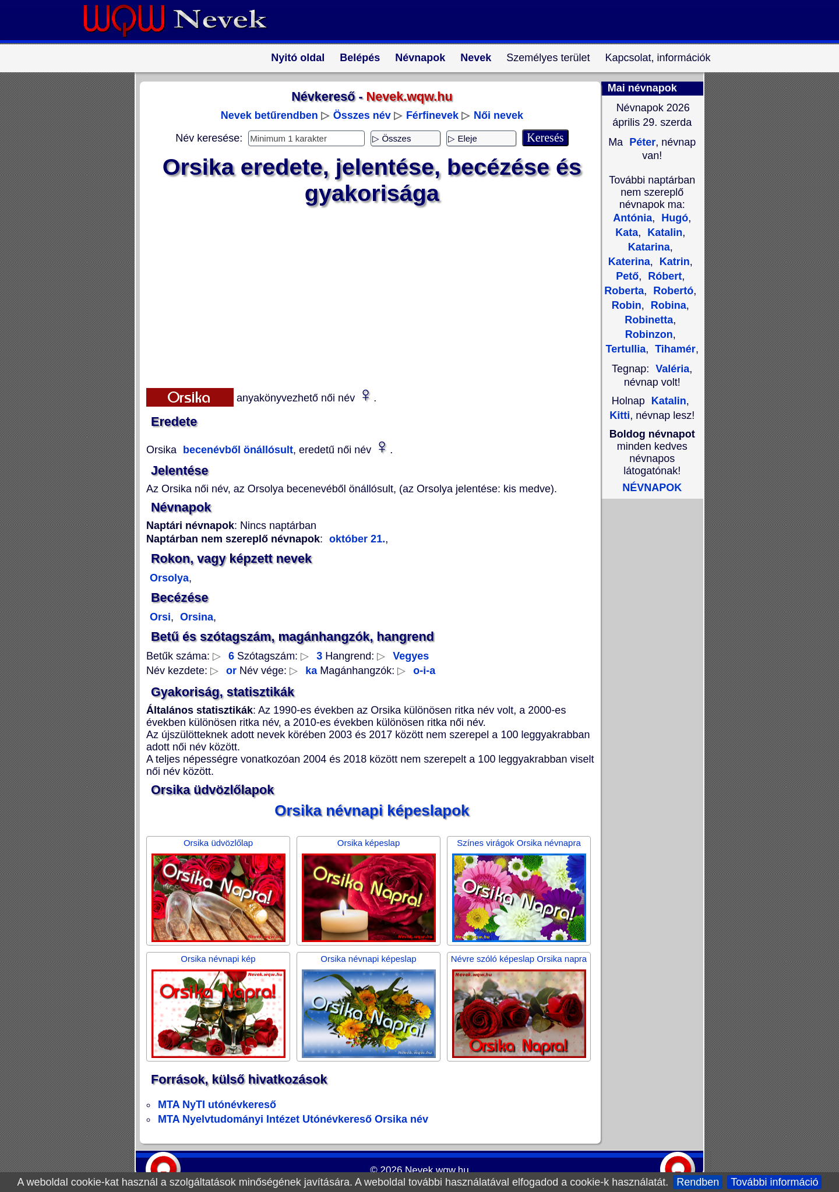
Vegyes (411, 656)
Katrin (673, 261)
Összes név (362, 115)
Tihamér (674, 349)
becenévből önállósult (236, 450)
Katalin (663, 232)
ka (311, 670)
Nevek (475, 58)
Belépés (360, 58)
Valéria (672, 369)
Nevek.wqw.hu (437, 1170)
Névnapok (420, 58)
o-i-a (424, 670)
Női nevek (498, 115)
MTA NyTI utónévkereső (217, 1104)
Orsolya (169, 578)
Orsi (160, 617)
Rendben (697, 1182)
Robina (667, 305)
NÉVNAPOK (652, 487)
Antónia (632, 218)
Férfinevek (432, 115)
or (231, 670)
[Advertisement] (364, 294)
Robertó (671, 291)
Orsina (195, 617)
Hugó (673, 218)
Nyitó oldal (298, 58)
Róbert (663, 276)
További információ (774, 1182)
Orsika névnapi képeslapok (371, 810)
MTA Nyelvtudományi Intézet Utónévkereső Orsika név (293, 1119)
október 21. (357, 539)
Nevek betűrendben (269, 115)
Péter (640, 142)
